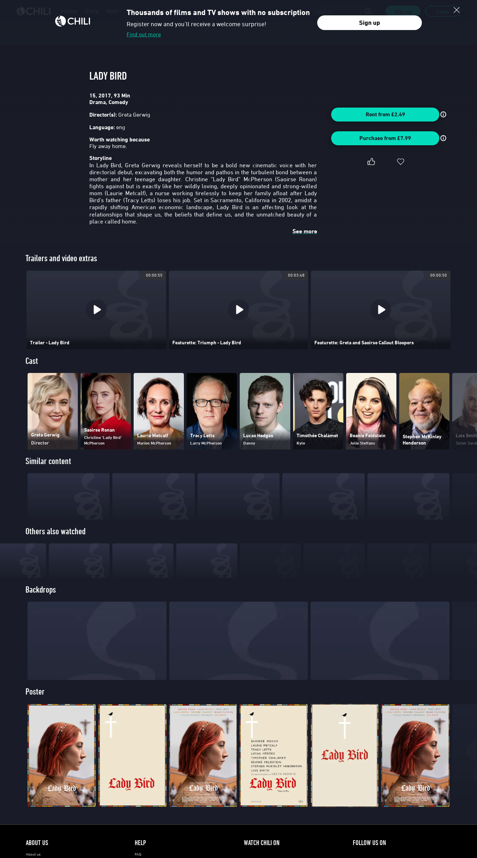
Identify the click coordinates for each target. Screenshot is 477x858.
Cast (31, 361)
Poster (35, 703)
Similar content (48, 461)
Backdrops (40, 601)
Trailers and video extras (61, 258)
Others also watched (55, 531)
